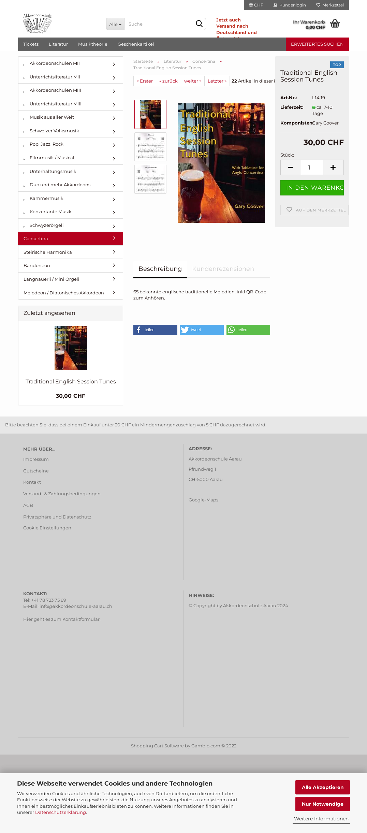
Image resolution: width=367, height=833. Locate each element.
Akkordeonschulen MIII (52, 90)
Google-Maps (203, 499)
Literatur (58, 44)
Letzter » (217, 81)
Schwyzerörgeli (44, 225)
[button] (155, 330)
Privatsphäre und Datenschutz (57, 517)
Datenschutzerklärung (60, 812)
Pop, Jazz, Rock (43, 144)
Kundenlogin (290, 5)
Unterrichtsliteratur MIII (53, 103)
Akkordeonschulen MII (52, 63)
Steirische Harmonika (48, 252)
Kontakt (32, 482)
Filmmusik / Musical (49, 157)
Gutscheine (36, 470)
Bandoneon (37, 265)
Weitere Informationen (321, 819)
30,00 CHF (70, 396)
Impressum (36, 459)
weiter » (192, 81)
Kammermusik (43, 198)
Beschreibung (160, 269)
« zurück (168, 81)
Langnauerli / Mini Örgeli (51, 279)
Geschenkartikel (136, 44)
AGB (28, 505)
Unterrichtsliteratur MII (52, 76)
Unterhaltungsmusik (50, 171)
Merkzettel (330, 5)
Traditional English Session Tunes (71, 381)
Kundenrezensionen (223, 269)
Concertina (36, 238)
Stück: (287, 155)
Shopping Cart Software (157, 745)
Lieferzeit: (291, 107)
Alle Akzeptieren (323, 787)
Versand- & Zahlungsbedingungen (62, 493)
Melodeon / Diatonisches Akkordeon (64, 292)
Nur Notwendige (322, 804)
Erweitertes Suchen (317, 44)
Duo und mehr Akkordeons (57, 184)
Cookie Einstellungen (47, 527)
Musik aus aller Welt (49, 117)
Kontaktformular (81, 619)
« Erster (145, 81)
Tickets (31, 44)
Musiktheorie (92, 44)
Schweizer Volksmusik (51, 130)
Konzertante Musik (48, 211)
